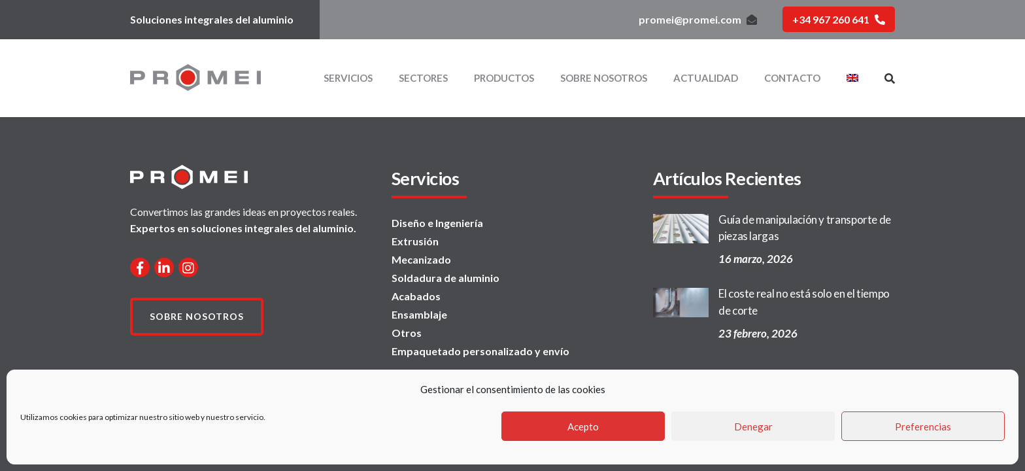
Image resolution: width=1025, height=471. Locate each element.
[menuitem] (852, 78)
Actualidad (705, 78)
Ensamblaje (419, 314)
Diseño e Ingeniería (437, 223)
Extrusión (415, 241)
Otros (407, 332)
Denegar (753, 426)
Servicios (348, 78)
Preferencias (923, 426)
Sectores (423, 78)
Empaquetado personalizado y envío (480, 351)
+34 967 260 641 (838, 19)
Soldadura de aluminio (445, 277)
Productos (504, 78)
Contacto (792, 78)
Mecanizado (421, 259)
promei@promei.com (698, 19)
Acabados (416, 296)
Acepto (583, 426)
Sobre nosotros (603, 78)
